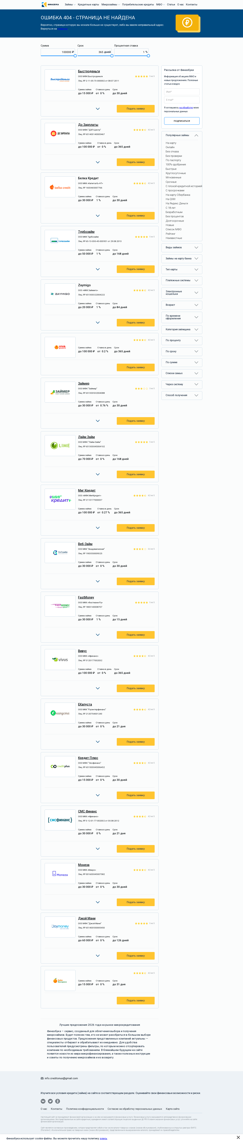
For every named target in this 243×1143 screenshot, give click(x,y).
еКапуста (85, 704)
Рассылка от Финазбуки (179, 70)
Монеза (83, 865)
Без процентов (175, 216)
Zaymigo (84, 285)
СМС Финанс (87, 811)
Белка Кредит (88, 178)
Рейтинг (170, 233)
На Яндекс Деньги (177, 203)
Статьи (171, 4)
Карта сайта (172, 1108)
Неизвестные (174, 238)
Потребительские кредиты (138, 4)
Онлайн (170, 147)
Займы (70, 4)
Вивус (82, 651)
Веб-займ (85, 544)
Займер (83, 383)
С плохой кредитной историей (184, 186)
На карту (171, 142)
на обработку (186, 107)
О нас (180, 4)
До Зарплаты (88, 125)
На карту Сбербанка (178, 194)
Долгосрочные (175, 220)
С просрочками (175, 190)
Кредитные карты (88, 4)
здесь (103, 1138)
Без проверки (174, 155)
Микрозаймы (110, 4)
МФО (160, 4)
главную (62, 28)
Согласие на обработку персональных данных (135, 1108)
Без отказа (172, 151)
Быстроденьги (89, 71)
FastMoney (86, 597)
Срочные (171, 181)
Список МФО (173, 229)
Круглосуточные (176, 173)
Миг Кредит (87, 490)
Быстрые (171, 168)
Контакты (191, 4)
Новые (170, 225)
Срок (80, 45)
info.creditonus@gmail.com (61, 1078)
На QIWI (170, 199)
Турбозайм (86, 232)
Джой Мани (86, 918)
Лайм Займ (86, 437)
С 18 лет (171, 207)
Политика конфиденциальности (85, 1108)
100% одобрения (176, 164)
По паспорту (173, 160)
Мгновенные (173, 177)
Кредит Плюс (88, 758)
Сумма (45, 45)
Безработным (174, 212)
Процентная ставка (126, 45)
